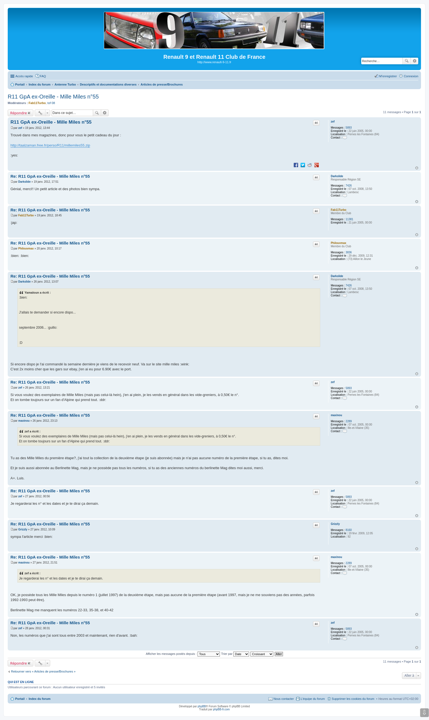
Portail (20, 84)
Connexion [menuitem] (411, 76)
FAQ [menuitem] (43, 76)
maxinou (336, 415)
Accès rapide (24, 76)
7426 (349, 185)
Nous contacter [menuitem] (283, 698)
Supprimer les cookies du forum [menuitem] (353, 698)
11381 (349, 219)
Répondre (18, 112)
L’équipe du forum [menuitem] (313, 698)
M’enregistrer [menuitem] (388, 76)
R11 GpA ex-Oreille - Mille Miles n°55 (53, 97)
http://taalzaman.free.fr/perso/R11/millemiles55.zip (50, 145)
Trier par (235, 653)
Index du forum (39, 698)
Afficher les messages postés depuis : (183, 653)
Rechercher (407, 61)
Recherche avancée (414, 61)
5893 (349, 127)
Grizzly (335, 523)
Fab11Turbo (37, 103)
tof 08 (51, 103)
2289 (349, 421)
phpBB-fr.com (221, 709)
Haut (416, 167)
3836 (349, 252)
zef (332, 121)
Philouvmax (338, 243)
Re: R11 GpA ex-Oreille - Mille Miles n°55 (50, 176)
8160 (349, 530)
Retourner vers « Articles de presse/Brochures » (43, 671)
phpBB (202, 706)
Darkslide (337, 176)
